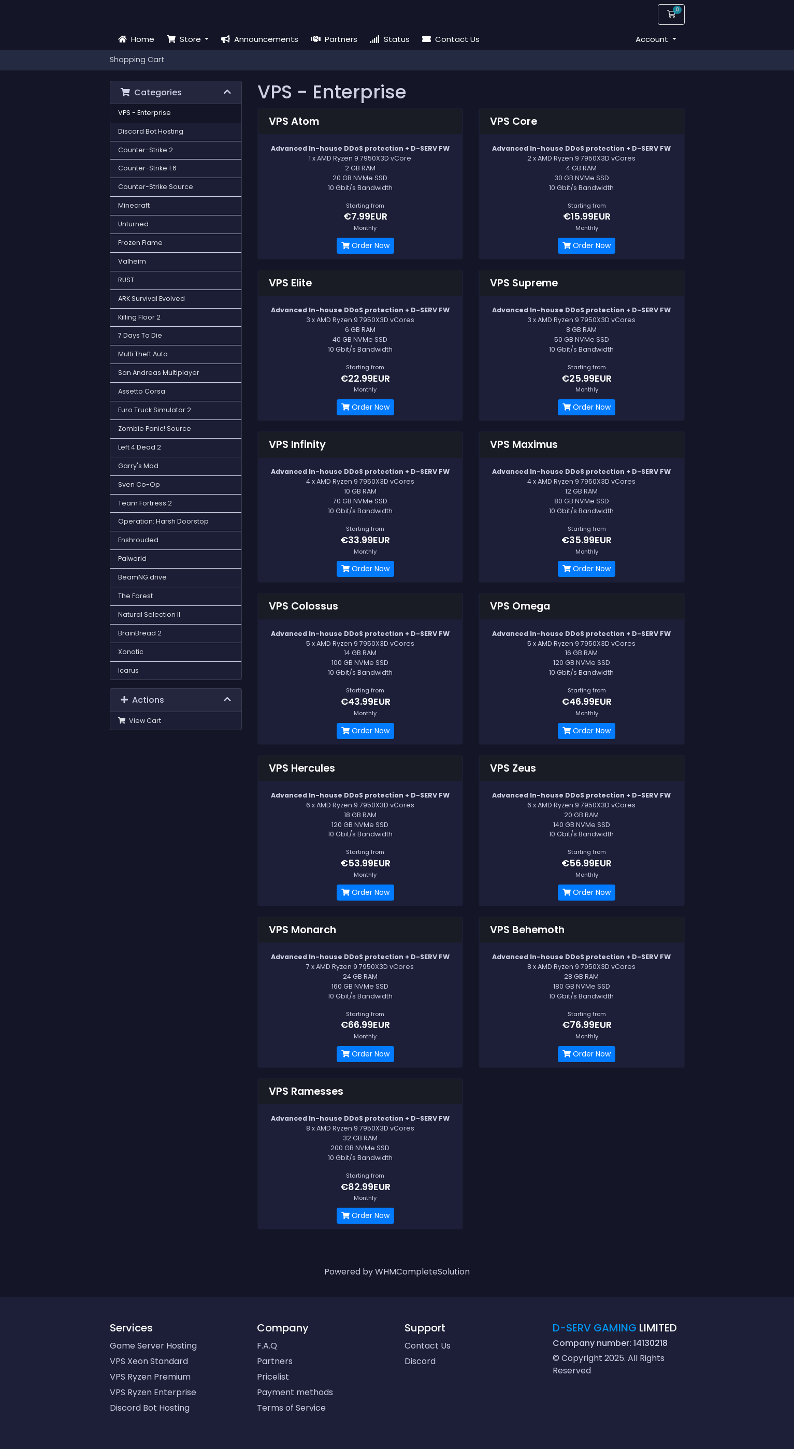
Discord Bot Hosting (150, 131)
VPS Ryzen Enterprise (153, 1392)
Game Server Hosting (153, 1346)
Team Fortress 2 (145, 503)
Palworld (132, 558)
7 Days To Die (140, 335)
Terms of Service (291, 1408)
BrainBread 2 (140, 633)
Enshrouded (138, 539)
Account (653, 39)
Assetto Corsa (141, 391)
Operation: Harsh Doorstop (163, 521)
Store (185, 39)
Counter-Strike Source (155, 186)
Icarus (128, 670)
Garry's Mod (138, 465)
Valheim (132, 261)
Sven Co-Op (139, 484)
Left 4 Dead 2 (139, 447)
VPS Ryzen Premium (150, 1377)
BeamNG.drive (142, 577)
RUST (126, 280)
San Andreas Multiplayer (158, 372)
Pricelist (273, 1377)
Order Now (365, 245)
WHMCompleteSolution (422, 1272)
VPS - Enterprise (144, 112)
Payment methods (295, 1392)
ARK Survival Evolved (151, 298)
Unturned (133, 224)
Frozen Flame (140, 242)
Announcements (259, 39)
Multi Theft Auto (143, 354)
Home (136, 39)
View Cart (140, 720)
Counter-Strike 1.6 (147, 168)
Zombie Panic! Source (154, 428)
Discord (420, 1361)
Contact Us (451, 39)
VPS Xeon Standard (149, 1361)
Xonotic (130, 651)
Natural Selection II (149, 614)
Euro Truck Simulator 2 (154, 409)
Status (390, 39)
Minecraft (134, 205)
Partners (334, 39)
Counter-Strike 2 (145, 150)
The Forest (135, 595)
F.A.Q (267, 1346)
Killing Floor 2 (139, 317)
